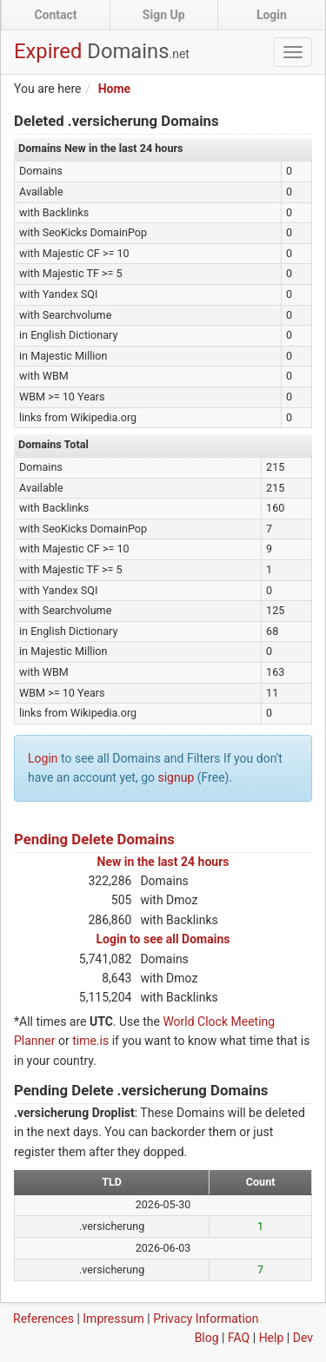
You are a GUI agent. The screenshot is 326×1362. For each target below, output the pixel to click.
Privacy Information (205, 1319)
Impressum (113, 1319)
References (43, 1319)
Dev (303, 1338)
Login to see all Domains (163, 939)
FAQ (238, 1338)
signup (175, 777)
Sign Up (164, 15)
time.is (90, 1041)
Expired (102, 51)
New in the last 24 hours (163, 862)
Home (114, 89)
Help (271, 1338)
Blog (207, 1338)
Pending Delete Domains (94, 839)
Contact (55, 15)
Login (271, 15)
